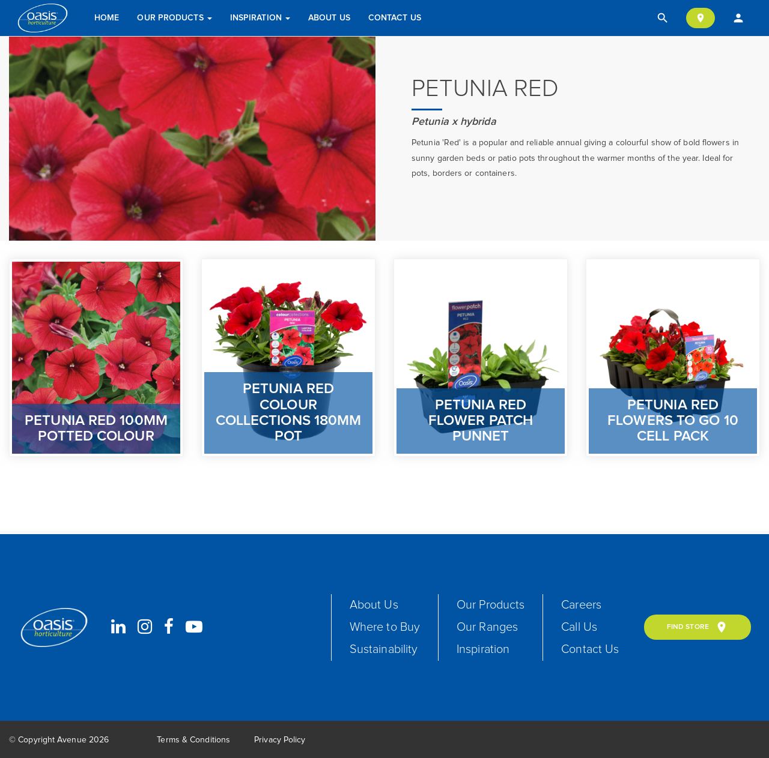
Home (106, 18)
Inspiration (260, 18)
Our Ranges (487, 627)
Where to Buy (385, 627)
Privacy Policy (279, 740)
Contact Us (394, 18)
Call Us (579, 627)
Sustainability (384, 649)
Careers (581, 605)
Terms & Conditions (193, 740)
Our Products (174, 18)
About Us (329, 18)
